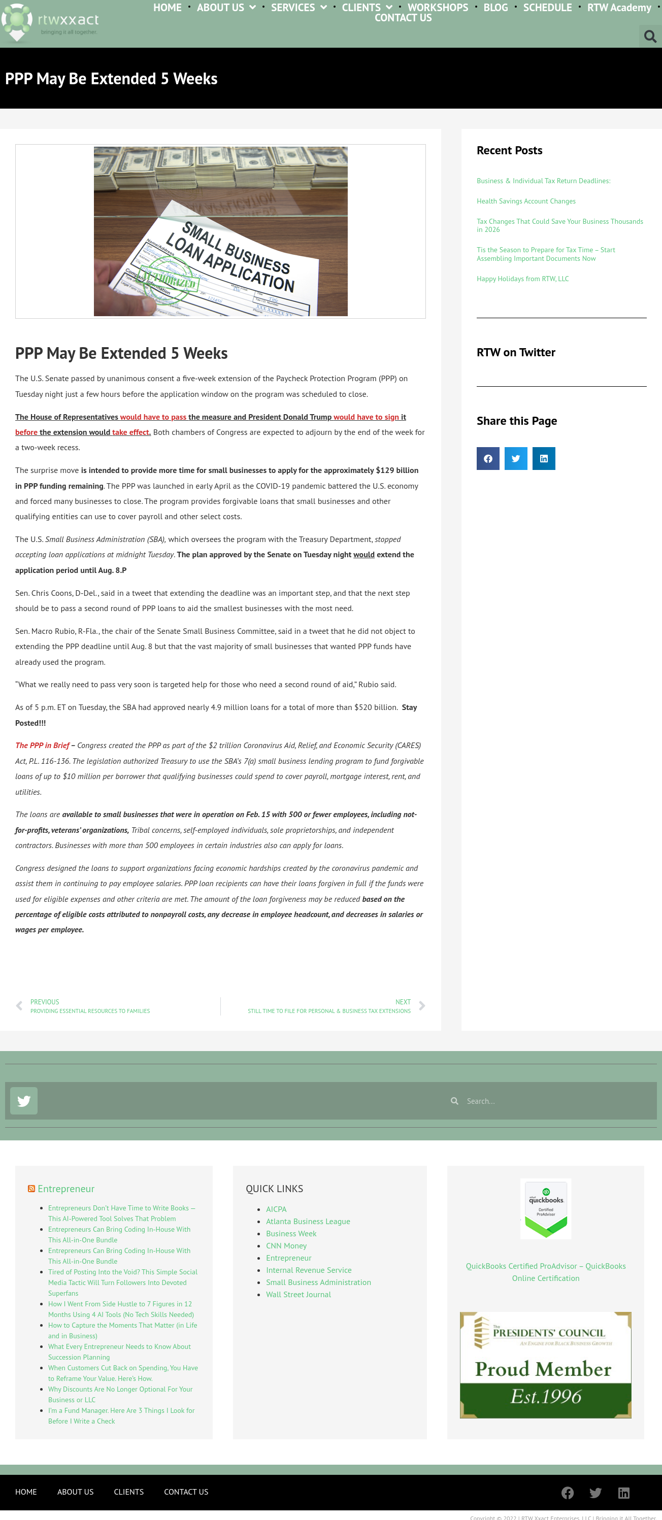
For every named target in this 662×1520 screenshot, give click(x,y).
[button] (650, 36)
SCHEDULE (547, 7)
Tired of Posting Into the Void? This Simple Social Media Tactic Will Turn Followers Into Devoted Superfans (122, 1282)
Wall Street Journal (298, 1294)
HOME (167, 7)
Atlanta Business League (308, 1221)
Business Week (291, 1233)
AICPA (276, 1209)
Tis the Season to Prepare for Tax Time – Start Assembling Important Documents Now (546, 254)
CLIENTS (367, 7)
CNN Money (286, 1245)
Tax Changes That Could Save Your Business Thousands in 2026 (560, 225)
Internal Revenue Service (309, 1270)
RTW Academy (619, 7)
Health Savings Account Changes (526, 201)
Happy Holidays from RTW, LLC (523, 278)
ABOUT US (226, 7)
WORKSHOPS (438, 7)
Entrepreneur (66, 1188)
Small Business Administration (318, 1282)
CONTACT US (403, 18)
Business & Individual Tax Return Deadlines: (543, 180)
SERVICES (298, 7)
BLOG (496, 7)
